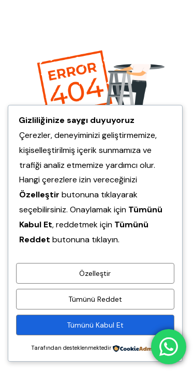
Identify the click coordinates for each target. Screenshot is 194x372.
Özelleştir (95, 273)
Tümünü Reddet (95, 299)
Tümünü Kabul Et (95, 325)
